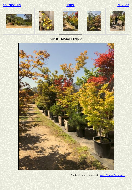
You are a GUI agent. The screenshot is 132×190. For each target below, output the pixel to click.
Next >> (123, 5)
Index (70, 5)
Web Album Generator (112, 175)
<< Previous (12, 5)
